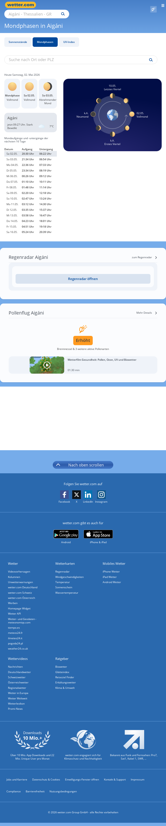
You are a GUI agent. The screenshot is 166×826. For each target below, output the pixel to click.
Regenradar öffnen (83, 274)
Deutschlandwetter (20, 672)
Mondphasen (45, 37)
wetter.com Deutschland (23, 583)
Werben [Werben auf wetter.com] (13, 600)
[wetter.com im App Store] (98, 532)
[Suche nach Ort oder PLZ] (73, 5)
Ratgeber (62, 659)
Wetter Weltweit (18, 700)
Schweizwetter (17, 678)
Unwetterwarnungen (21, 578)
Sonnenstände (18, 37)
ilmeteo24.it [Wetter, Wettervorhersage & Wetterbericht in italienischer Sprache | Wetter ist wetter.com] (16, 637)
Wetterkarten (65, 558)
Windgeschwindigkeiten (70, 572)
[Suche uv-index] (150, 55)
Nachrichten (16, 667)
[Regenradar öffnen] (83, 274)
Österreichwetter (19, 684)
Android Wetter (112, 578)
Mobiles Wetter (114, 558)
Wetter (14, 558)
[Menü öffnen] (161, 5)
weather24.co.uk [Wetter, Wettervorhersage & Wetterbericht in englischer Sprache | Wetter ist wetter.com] (19, 648)
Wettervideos (18, 659)
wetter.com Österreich (22, 594)
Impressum (137, 783)
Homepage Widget (20, 606)
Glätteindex (63, 672)
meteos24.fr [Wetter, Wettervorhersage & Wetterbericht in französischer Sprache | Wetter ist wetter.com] (16, 632)
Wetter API (15, 611)
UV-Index (69, 37)
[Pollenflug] (153, 5)
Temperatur (63, 578)
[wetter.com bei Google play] (66, 532)
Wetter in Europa (19, 695)
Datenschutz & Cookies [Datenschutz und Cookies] (46, 783)
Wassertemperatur (67, 589)
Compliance (13, 795)
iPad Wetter (110, 572)
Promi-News (16, 712)
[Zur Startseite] (21, 5)
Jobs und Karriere (16, 783)
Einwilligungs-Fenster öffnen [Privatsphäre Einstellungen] (82, 783)
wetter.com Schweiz (21, 589)
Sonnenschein (64, 583)
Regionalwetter (18, 689)
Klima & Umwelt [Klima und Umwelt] (65, 689)
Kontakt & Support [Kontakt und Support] (115, 783)
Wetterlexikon (17, 706)
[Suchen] (101, 5)
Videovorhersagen (20, 566)
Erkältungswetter (66, 684)
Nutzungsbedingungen (63, 795)
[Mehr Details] (146, 308)
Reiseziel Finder (65, 678)
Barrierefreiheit (35, 795)
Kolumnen (15, 572)
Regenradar (63, 566)
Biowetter (62, 667)
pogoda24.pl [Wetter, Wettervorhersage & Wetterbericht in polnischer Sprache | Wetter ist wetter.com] (16, 643)
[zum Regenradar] (144, 252)
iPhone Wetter (111, 566)
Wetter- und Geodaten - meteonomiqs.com (23, 618)
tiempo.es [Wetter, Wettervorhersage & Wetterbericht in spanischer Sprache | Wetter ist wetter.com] (15, 626)
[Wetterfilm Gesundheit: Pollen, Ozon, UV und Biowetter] (83, 360)
